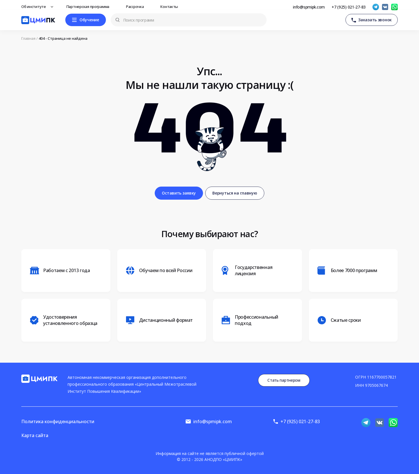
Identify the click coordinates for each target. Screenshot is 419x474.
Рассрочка (136, 6)
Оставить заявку (179, 193)
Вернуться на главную (234, 193)
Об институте (35, 6)
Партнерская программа (89, 6)
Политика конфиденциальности (57, 421)
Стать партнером (283, 380)
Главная (28, 38)
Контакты (170, 6)
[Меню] (85, 20)
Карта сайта (34, 435)
